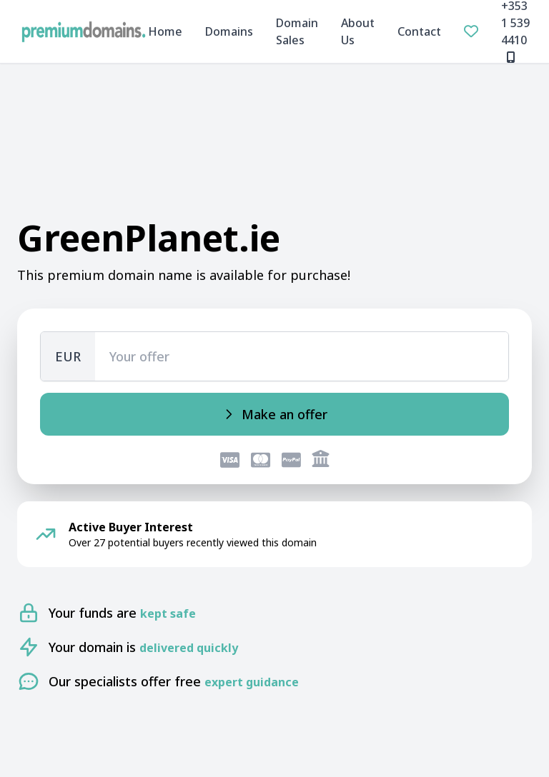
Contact (419, 31)
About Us (358, 31)
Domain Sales (297, 31)
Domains (229, 31)
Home (165, 31)
